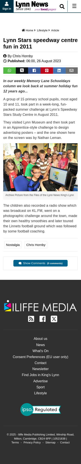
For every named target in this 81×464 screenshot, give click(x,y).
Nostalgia (13, 245)
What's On (40, 351)
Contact (40, 363)
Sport (40, 387)
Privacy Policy (32, 442)
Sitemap (50, 442)
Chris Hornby (23, 56)
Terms (15, 442)
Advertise (40, 381)
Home (27, 30)
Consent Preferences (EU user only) (40, 357)
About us (40, 338)
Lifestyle (42, 30)
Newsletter (40, 369)
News (40, 345)
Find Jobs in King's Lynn (40, 375)
